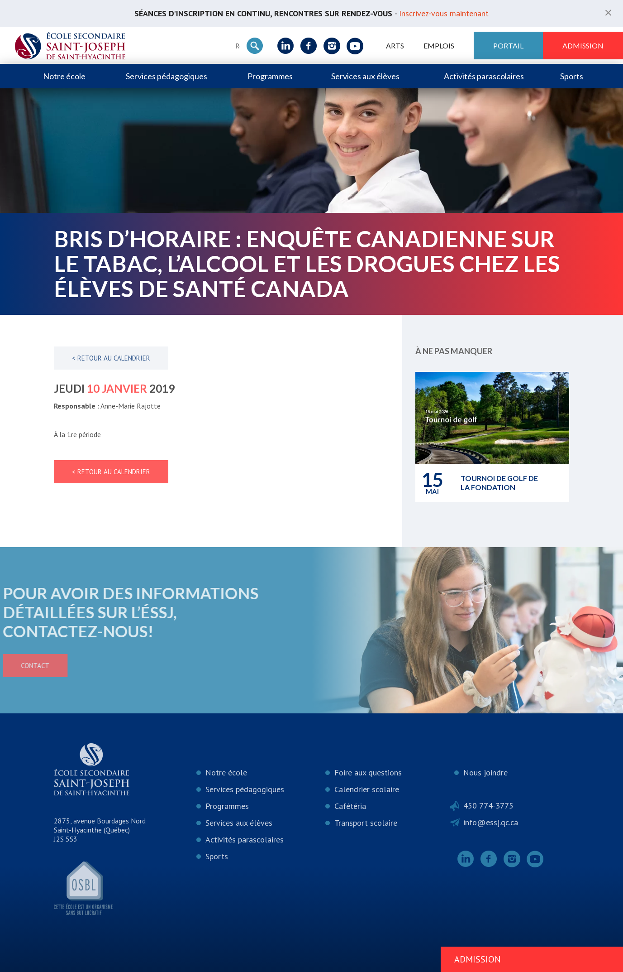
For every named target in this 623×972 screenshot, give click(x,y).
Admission (583, 45)
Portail (508, 45)
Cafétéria (350, 806)
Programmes (270, 76)
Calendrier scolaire (366, 789)
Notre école (64, 76)
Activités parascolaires (484, 76)
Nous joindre (485, 772)
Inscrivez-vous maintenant (444, 13)
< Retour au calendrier (111, 358)
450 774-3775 (488, 805)
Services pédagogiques (166, 76)
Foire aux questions (368, 772)
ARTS (395, 45)
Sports (571, 76)
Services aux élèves (365, 76)
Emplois (438, 45)
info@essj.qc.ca (490, 822)
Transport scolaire (365, 823)
